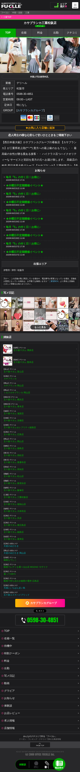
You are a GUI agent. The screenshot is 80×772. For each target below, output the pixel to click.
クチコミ (72, 32)
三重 (27, 12)
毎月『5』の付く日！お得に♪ (23, 177)
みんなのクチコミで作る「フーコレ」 (40, 736)
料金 (40, 32)
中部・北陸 (17, 12)
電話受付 (59, 767)
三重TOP (7, 17)
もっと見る (40, 327)
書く (47, 767)
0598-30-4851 (25, 94)
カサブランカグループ (30, 110)
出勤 (56, 32)
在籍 (24, 32)
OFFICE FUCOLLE (42, 754)
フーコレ (5, 12)
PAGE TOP (40, 745)
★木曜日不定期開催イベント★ (24, 185)
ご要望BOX (53, 281)
